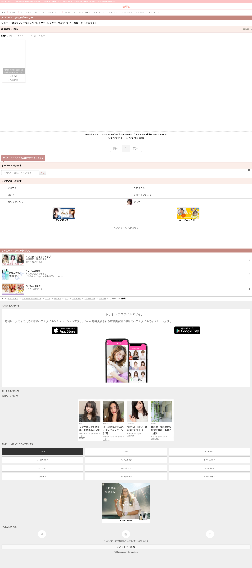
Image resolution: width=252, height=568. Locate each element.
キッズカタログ (126, 460)
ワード (44, 36)
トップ (42, 451)
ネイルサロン (126, 468)
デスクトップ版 (126, 546)
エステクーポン (209, 477)
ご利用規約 (119, 541)
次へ (136, 148)
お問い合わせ (143, 541)
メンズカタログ (42, 460)
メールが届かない (130, 541)
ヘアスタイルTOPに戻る (126, 228)
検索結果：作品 (126, 29)
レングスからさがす (11, 181)
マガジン (126, 451)
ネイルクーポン (126, 477)
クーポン (42, 477)
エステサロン (209, 468)
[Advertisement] (126, 108)
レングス (11, 36)
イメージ (22, 36)
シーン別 (33, 36)
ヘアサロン (43, 468)
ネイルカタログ (209, 460)
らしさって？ (109, 541)
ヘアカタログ (209, 451)
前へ (116, 148)
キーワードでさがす (11, 165)
